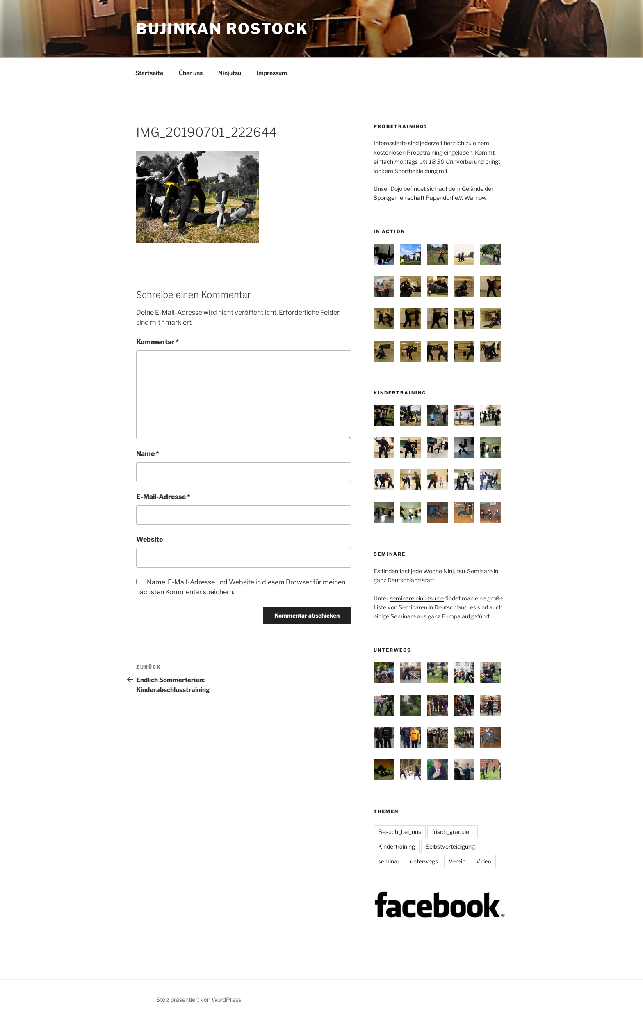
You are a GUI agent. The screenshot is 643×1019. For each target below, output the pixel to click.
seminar (388, 861)
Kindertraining (396, 846)
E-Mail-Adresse (163, 497)
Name (147, 454)
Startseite (149, 72)
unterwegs (424, 861)
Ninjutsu (229, 72)
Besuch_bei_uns (399, 831)
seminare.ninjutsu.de (417, 598)
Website (149, 539)
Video (483, 861)
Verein (457, 861)
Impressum (272, 72)
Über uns (191, 72)
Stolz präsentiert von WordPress (198, 999)
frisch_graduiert (452, 831)
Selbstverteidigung (450, 846)
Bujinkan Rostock (222, 29)
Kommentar (157, 342)
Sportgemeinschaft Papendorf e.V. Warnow (430, 197)
